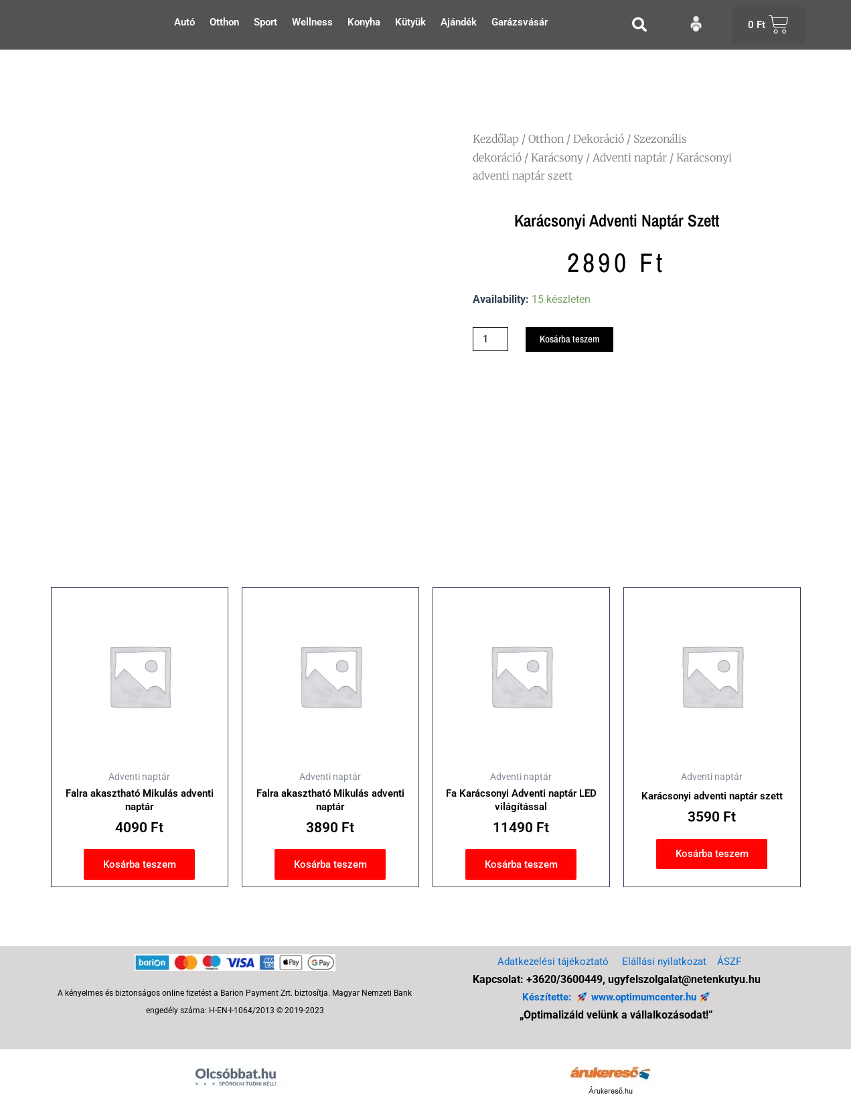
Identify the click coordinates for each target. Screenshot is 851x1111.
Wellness (312, 22)
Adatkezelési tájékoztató (549, 961)
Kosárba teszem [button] (139, 868)
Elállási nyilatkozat (665, 961)
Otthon (224, 22)
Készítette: (544, 996)
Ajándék (459, 22)
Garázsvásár (519, 22)
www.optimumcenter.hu (644, 996)
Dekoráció (598, 138)
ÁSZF (733, 961)
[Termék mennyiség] (492, 339)
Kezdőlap (496, 138)
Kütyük (410, 22)
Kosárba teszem (576, 339)
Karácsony (557, 157)
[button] (639, 24)
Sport (265, 22)
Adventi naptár (630, 157)
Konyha (363, 22)
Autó (184, 22)
